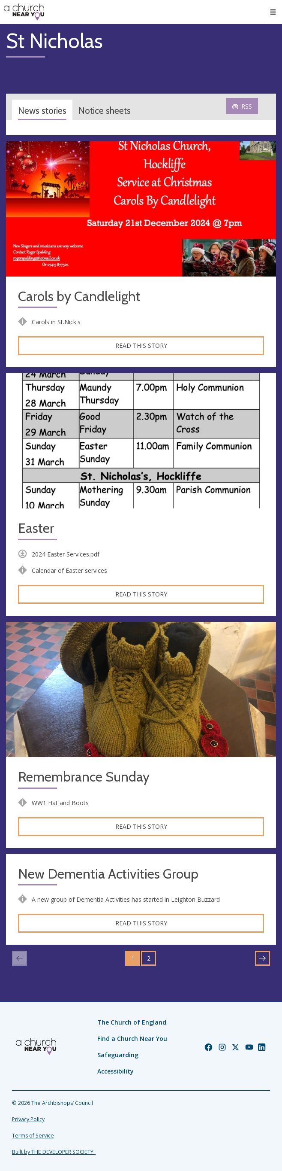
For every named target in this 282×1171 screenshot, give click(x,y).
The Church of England (131, 1022)
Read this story (141, 345)
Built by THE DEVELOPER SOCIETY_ (54, 1152)
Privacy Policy (28, 1119)
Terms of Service (33, 1135)
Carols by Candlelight (79, 296)
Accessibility (115, 1071)
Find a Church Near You (132, 1038)
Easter (36, 528)
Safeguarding (117, 1055)
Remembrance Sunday (84, 777)
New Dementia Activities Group (108, 874)
